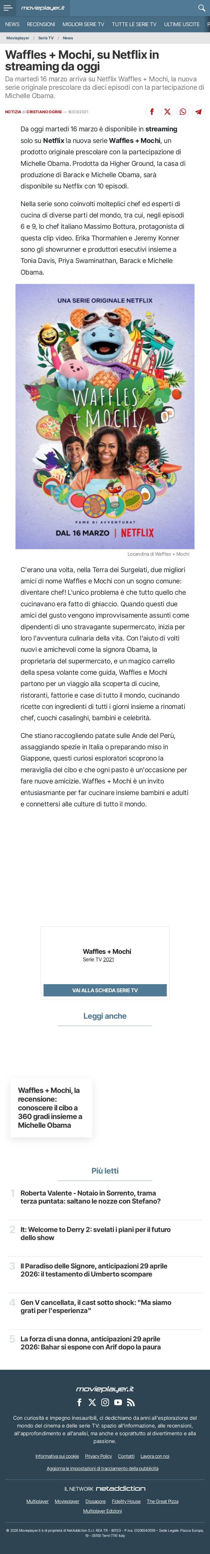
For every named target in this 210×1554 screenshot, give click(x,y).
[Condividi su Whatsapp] (182, 111)
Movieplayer (17, 37)
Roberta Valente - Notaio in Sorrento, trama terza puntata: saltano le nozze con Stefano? (91, 1197)
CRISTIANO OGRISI (44, 111)
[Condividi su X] (167, 111)
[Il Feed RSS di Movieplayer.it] (131, 1402)
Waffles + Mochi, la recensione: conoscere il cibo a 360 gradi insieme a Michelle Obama (50, 1107)
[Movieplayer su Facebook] (79, 1402)
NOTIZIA (13, 111)
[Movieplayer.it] (43, 8)
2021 (108, 959)
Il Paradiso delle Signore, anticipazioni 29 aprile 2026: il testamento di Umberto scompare (94, 1270)
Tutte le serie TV (134, 24)
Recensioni (41, 24)
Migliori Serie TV (83, 24)
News (12, 24)
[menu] (8, 8)
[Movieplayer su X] (92, 1402)
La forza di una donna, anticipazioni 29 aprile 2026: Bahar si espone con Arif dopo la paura (91, 1343)
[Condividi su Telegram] (198, 111)
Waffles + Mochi (107, 951)
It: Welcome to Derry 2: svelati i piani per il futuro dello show (96, 1234)
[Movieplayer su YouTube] (118, 1402)
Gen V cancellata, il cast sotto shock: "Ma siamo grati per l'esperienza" (96, 1306)
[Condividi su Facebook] (151, 111)
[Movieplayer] (105, 1389)
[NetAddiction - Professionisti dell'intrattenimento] (120, 1489)
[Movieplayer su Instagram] (105, 1402)
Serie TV (46, 37)
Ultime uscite (182, 24)
